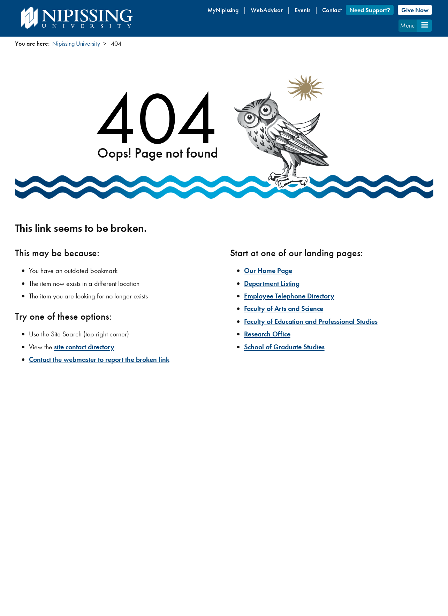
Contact (332, 10)
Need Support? (369, 10)
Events (302, 10)
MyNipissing (223, 10)
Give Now (414, 10)
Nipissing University (76, 43)
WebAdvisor (267, 10)
